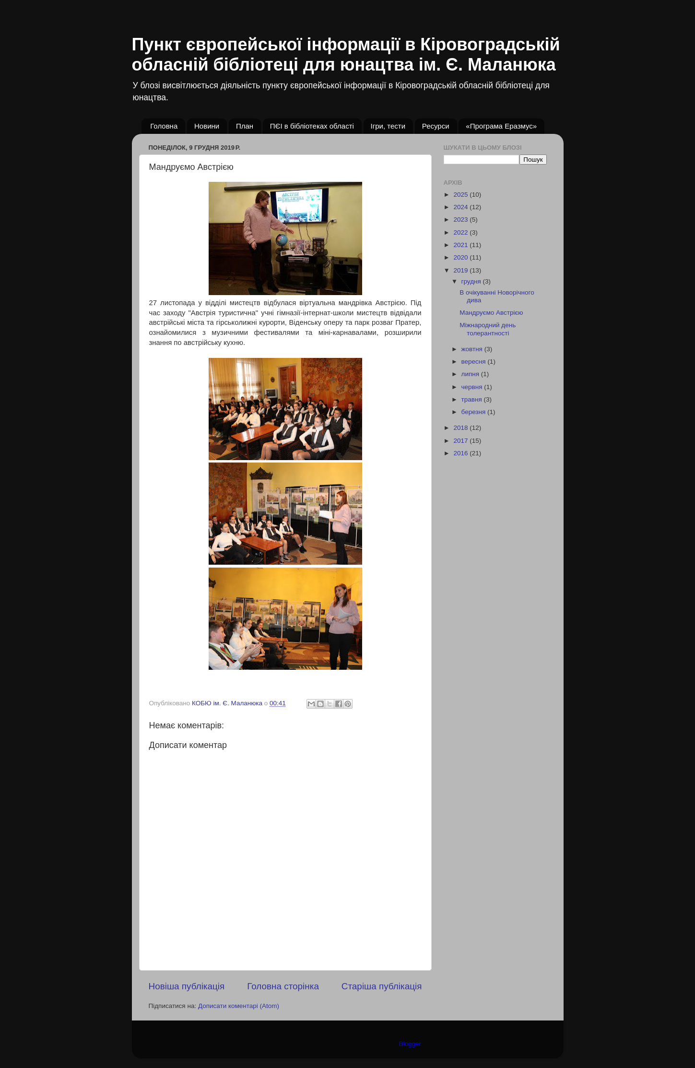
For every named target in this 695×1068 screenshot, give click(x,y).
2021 (461, 245)
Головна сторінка (283, 986)
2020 (461, 257)
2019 (461, 270)
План (244, 126)
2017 (461, 440)
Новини (206, 126)
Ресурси (435, 126)
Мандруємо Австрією (491, 312)
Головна (163, 126)
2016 (461, 453)
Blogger (410, 1043)
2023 (461, 219)
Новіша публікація (187, 986)
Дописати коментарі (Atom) (238, 1005)
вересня (474, 361)
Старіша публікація (382, 986)
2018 (461, 427)
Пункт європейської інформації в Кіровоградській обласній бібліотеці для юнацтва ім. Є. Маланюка (346, 54)
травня (472, 399)
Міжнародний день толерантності (487, 328)
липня (471, 374)
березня (474, 411)
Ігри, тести (388, 126)
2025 (461, 194)
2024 (461, 207)
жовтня (472, 349)
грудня (472, 281)
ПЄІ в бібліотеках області (312, 126)
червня (472, 387)
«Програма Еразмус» (501, 126)
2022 (461, 232)
